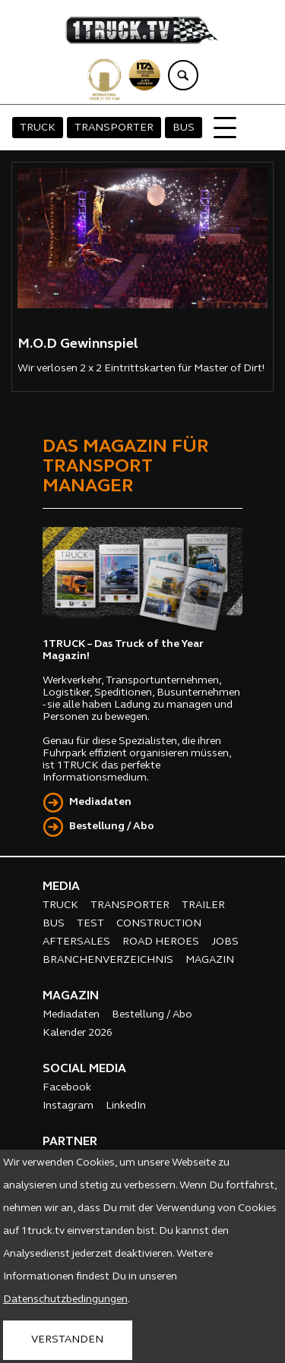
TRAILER (203, 905)
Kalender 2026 (77, 1033)
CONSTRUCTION (158, 923)
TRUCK (37, 128)
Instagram (68, 1106)
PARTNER (70, 1142)
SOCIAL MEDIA (84, 1069)
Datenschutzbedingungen (65, 1299)
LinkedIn (126, 1106)
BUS (184, 128)
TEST (90, 923)
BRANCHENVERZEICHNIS (108, 960)
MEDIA (61, 887)
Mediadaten (100, 802)
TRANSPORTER (114, 128)
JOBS (225, 942)
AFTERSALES (76, 942)
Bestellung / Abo (111, 826)
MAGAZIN (209, 960)
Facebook (67, 1087)
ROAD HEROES (160, 942)
